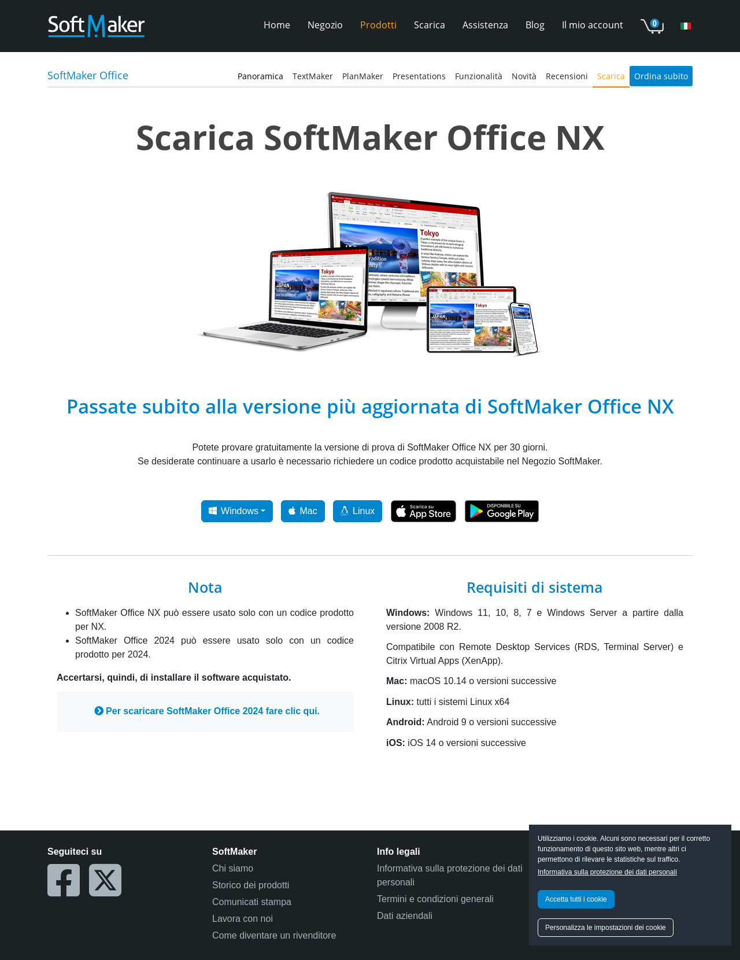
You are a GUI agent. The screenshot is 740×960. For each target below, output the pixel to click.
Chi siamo (232, 868)
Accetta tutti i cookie (576, 899)
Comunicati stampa (251, 902)
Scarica (429, 25)
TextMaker (313, 76)
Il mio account (592, 25)
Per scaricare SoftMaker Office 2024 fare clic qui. (207, 711)
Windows (233, 511)
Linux (358, 511)
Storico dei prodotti (250, 885)
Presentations (419, 76)
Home (277, 25)
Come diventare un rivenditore (274, 935)
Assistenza (485, 25)
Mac (302, 511)
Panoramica (260, 76)
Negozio (325, 25)
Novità (524, 76)
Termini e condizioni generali (435, 899)
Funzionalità (478, 76)
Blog (535, 25)
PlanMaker (362, 76)
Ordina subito (661, 76)
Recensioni (567, 76)
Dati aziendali (404, 916)
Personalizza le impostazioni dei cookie (605, 928)
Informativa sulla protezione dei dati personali (607, 872)
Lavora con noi (242, 919)
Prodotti (378, 25)
